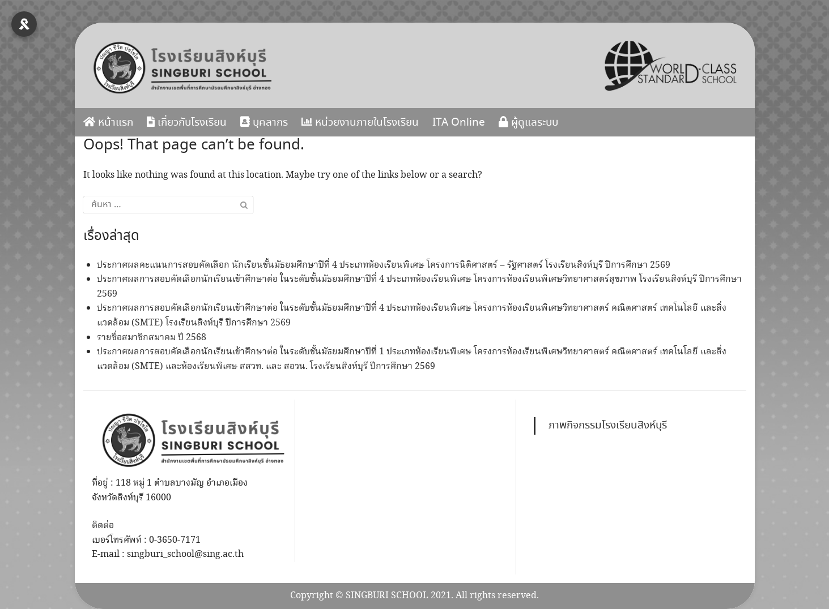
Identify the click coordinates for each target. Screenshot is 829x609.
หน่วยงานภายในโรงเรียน (360, 123)
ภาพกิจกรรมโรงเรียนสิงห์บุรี (608, 426)
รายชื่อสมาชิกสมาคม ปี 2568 (151, 338)
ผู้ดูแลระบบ (528, 123)
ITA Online (458, 123)
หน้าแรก (108, 123)
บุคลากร (264, 123)
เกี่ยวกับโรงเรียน (187, 123)
